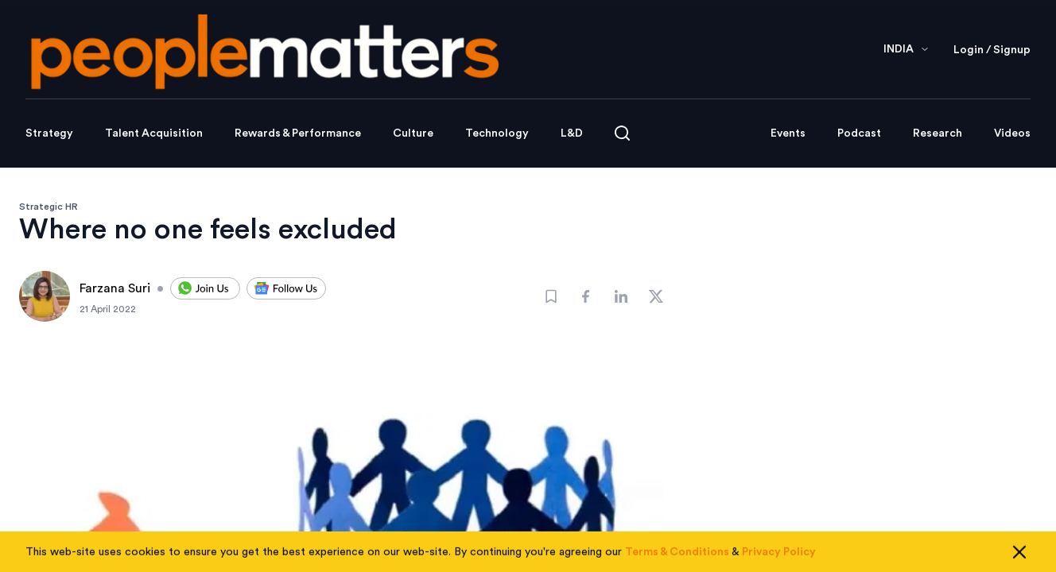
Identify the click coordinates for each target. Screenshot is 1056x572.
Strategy (49, 133)
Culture (413, 133)
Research (937, 133)
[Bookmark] (551, 296)
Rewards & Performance (298, 133)
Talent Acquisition (154, 133)
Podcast (859, 133)
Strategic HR (48, 206)
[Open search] (622, 133)
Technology (497, 133)
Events (788, 133)
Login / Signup (992, 50)
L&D (572, 133)
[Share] (586, 296)
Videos (1012, 133)
